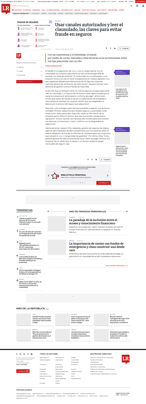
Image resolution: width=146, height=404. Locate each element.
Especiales (58, 369)
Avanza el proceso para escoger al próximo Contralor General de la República (80, 335)
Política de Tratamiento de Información (102, 369)
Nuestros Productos (96, 360)
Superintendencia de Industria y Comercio (103, 374)
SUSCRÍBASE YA (103, 183)
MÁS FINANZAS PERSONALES (115, 265)
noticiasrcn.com (83, 396)
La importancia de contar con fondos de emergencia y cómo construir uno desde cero (97, 247)
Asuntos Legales (45, 360)
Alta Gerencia (59, 357)
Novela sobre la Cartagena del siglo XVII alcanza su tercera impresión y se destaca (119, 319)
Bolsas (21, 279)
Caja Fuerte (59, 360)
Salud (112, 329)
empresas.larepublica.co (53, 393)
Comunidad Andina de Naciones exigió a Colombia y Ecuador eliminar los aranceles (30, 259)
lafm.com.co (94, 396)
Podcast (42, 378)
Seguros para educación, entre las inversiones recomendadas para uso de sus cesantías (122, 150)
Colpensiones (103, 13)
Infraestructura (59, 374)
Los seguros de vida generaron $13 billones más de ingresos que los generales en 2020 (122, 93)
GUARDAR (123, 48)
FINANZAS (18, 10)
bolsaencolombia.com (87, 393)
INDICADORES (113, 10)
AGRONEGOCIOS (67, 10)
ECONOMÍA (27, 10)
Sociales (42, 383)
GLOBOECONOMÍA (53, 10)
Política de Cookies (96, 371)
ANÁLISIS (77, 10)
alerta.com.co (104, 396)
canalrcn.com (61, 396)
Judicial (73, 329)
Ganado (60, 13)
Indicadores (43, 374)
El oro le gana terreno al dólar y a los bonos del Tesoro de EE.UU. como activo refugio (80, 319)
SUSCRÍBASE (140, 1)
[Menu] (13, 10)
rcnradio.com (71, 396)
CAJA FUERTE (102, 10)
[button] (48, 175)
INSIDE (121, 10)
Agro (21, 268)
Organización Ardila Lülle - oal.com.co (123, 394)
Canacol (43, 13)
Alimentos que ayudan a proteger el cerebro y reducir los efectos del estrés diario (119, 335)
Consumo (43, 364)
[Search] (131, 6)
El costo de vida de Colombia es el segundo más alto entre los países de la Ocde (30, 233)
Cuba (34, 314)
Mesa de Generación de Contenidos (101, 357)
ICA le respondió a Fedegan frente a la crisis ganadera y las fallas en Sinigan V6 (30, 272)
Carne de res (69, 13)
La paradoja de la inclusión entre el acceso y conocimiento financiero (93, 221)
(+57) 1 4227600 (21, 364)
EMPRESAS (36, 10)
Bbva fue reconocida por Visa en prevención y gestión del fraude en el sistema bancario (42, 335)
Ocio (72, 376)
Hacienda (22, 229)
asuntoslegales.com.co (23, 393)
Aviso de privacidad (96, 364)
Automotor (23, 216)
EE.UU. (21, 241)
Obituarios (58, 376)
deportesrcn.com (21, 398)
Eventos (73, 369)
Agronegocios (44, 357)
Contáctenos (94, 362)
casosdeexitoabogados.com (25, 396)
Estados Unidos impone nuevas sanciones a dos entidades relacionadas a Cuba (41, 319)
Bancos (34, 329)
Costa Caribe (52, 13)
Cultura (112, 314)
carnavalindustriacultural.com (45, 396)
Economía (74, 364)
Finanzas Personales (61, 371)
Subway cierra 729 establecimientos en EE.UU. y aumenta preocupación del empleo (29, 246)
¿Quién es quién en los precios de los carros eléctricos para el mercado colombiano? (30, 221)
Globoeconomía (76, 371)
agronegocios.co (38, 393)
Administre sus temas (24, 81)
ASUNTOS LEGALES (89, 10)
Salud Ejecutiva (76, 378)
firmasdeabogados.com (70, 393)
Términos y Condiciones (97, 367)
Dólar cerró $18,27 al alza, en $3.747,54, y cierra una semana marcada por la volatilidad (30, 284)
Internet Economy (45, 376)
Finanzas (42, 371)
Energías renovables (81, 13)
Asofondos (93, 13)
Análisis (73, 357)
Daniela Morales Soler (53, 65)
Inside (73, 374)
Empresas (43, 369)
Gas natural (35, 13)
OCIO (43, 10)
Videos (57, 383)
